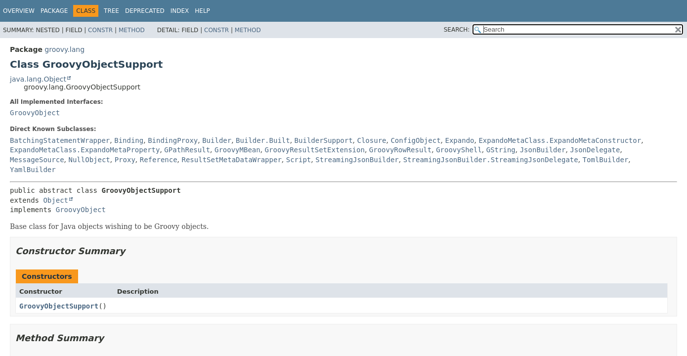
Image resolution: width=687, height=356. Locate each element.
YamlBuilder (33, 170)
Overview (19, 10)
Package (54, 10)
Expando (459, 140)
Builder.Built (263, 140)
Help (202, 10)
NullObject (89, 160)
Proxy (125, 160)
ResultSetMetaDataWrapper (232, 160)
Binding (128, 140)
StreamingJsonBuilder (357, 160)
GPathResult (187, 150)
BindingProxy (173, 140)
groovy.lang (64, 49)
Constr (100, 30)
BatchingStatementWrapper (60, 140)
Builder (216, 140)
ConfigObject (415, 140)
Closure (371, 140)
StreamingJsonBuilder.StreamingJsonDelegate (490, 160)
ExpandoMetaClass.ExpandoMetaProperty (85, 150)
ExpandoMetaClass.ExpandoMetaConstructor (559, 140)
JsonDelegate (595, 150)
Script (298, 160)
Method (132, 30)
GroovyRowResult (400, 150)
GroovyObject (35, 113)
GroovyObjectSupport (58, 306)
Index (180, 10)
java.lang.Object (38, 79)
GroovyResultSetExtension (315, 150)
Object (55, 200)
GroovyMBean (237, 150)
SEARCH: (457, 29)
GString (500, 150)
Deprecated (145, 10)
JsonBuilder (543, 150)
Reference (158, 160)
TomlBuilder (606, 160)
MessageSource (37, 160)
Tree (111, 10)
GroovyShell (459, 150)
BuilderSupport (324, 140)
